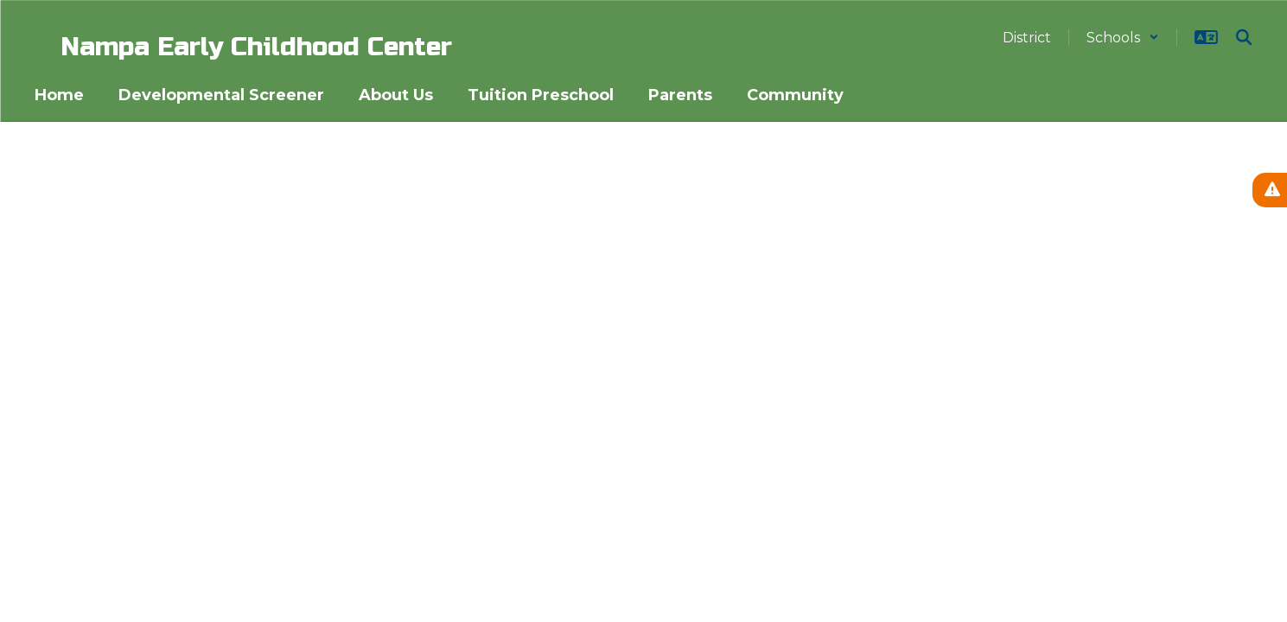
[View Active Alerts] (1269, 190)
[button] (1122, 37)
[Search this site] (1243, 37)
